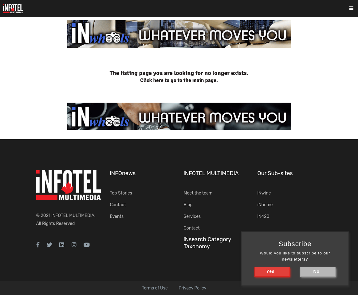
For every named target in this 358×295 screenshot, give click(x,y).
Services (192, 216)
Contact (118, 204)
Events (117, 216)
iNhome (265, 204)
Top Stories (121, 193)
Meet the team (198, 193)
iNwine (264, 193)
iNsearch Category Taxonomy (207, 243)
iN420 (263, 216)
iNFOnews (123, 173)
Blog (188, 204)
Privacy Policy (192, 288)
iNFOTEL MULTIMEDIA (72, 215)
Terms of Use (155, 288)
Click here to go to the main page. (179, 80)
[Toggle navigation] (355, 9)
